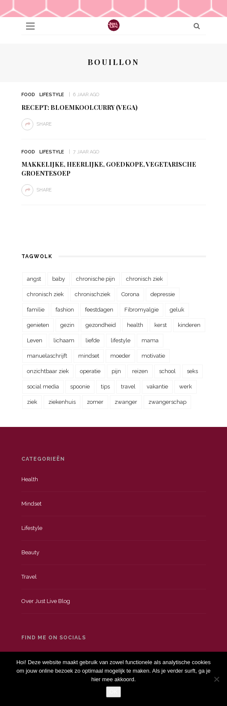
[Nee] (216, 679)
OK (113, 691)
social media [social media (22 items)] (43, 386)
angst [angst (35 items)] (34, 279)
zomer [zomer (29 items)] (95, 402)
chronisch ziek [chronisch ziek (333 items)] (144, 279)
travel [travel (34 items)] (128, 386)
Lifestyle (51, 94)
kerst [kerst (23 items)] (160, 325)
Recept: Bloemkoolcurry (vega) (79, 107)
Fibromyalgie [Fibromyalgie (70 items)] (141, 309)
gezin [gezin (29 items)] (67, 325)
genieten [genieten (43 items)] (38, 325)
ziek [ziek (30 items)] (32, 402)
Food (28, 94)
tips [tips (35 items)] (105, 386)
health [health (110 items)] (135, 325)
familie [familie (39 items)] (35, 309)
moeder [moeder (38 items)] (120, 356)
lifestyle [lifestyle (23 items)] (120, 340)
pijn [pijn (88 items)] (116, 371)
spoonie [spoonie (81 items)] (80, 386)
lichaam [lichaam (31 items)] (63, 340)
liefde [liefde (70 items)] (92, 340)
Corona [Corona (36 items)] (130, 294)
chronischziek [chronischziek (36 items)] (92, 294)
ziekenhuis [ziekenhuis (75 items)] (62, 402)
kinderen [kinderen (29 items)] (189, 325)
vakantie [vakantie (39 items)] (157, 386)
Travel (29, 577)
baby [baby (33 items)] (58, 279)
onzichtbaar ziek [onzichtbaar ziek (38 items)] (48, 371)
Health (29, 479)
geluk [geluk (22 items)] (177, 309)
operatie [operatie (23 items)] (90, 371)
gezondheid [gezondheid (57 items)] (100, 325)
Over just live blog (45, 601)
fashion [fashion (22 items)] (65, 309)
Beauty (30, 552)
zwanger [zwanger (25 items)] (126, 402)
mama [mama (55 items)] (150, 340)
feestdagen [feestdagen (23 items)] (99, 309)
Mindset (31, 503)
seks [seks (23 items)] (192, 371)
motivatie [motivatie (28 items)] (153, 356)
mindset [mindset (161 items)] (88, 356)
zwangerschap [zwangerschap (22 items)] (167, 402)
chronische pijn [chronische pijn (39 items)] (95, 279)
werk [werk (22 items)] (185, 386)
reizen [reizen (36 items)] (140, 371)
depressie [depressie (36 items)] (162, 294)
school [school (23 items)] (167, 371)
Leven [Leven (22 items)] (34, 340)
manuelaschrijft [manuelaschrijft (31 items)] (47, 356)
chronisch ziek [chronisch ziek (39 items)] (45, 294)
